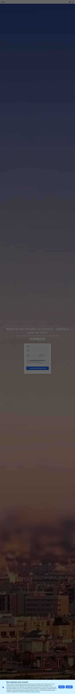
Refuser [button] (61, 687)
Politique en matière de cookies (32, 691)
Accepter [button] (69, 687)
